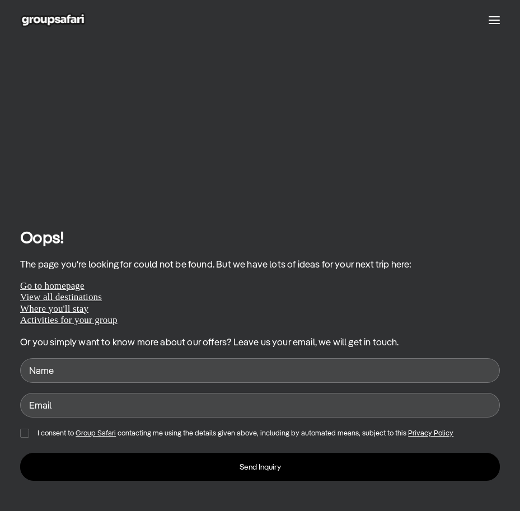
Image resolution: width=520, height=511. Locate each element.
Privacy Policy (430, 433)
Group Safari (96, 433)
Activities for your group (69, 320)
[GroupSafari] (53, 20)
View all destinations (61, 297)
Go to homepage (52, 285)
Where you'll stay (54, 308)
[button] (494, 20)
